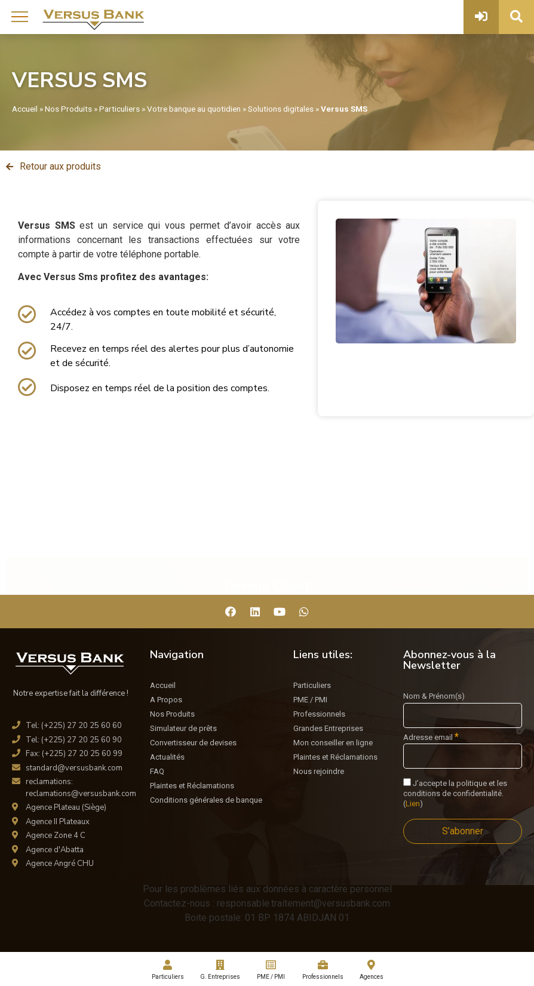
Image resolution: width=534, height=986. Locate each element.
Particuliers (119, 108)
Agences (371, 970)
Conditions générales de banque (206, 799)
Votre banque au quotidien (194, 108)
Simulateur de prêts (183, 728)
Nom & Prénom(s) (434, 696)
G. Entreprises (219, 970)
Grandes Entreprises (328, 728)
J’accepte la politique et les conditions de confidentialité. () (455, 793)
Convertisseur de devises (193, 742)
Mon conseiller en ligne (333, 742)
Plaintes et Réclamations (192, 785)
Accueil (25, 108)
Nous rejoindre (318, 771)
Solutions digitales (281, 108)
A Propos (166, 699)
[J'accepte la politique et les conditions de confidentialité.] (407, 782)
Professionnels (319, 713)
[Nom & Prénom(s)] (462, 715)
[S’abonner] (462, 831)
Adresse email (431, 737)
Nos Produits (68, 108)
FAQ (157, 771)
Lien (413, 803)
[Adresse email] (462, 756)
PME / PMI (310, 699)
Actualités (167, 756)
